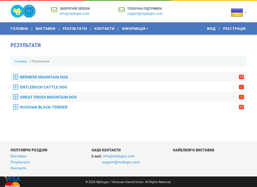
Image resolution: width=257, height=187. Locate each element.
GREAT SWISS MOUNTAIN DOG (132, 97)
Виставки (45, 28)
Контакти (104, 28)
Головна (19, 28)
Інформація (135, 28)
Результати (75, 28)
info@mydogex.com (74, 13)
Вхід (211, 28)
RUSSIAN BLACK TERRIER (132, 107)
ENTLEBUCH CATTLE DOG (132, 87)
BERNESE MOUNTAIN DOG (132, 77)
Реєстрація (234, 28)
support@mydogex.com (144, 13)
